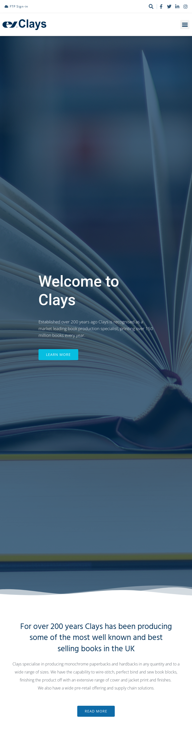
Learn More (58, 359)
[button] (185, 25)
